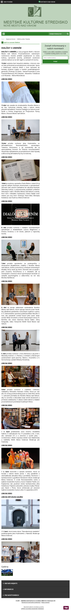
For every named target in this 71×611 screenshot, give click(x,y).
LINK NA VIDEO (6, 117)
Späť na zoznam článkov (10, 42)
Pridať (55, 61)
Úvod (2, 39)
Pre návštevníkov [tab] (11, 595)
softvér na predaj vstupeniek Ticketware (32, 608)
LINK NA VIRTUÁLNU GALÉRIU (12, 497)
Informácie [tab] (8, 589)
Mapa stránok (45, 602)
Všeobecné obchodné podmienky (31, 602)
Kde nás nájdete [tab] (10, 583)
